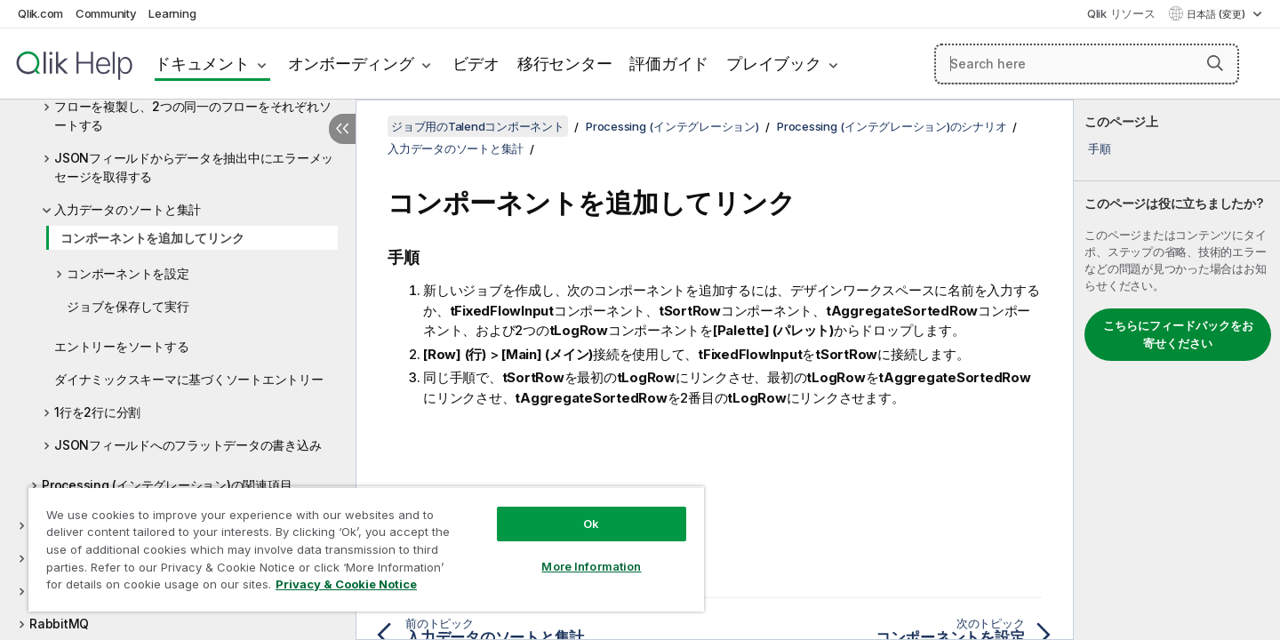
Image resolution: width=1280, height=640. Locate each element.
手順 (1099, 148)
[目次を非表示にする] (342, 129)
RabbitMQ (59, 623)
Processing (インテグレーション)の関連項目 (167, 484)
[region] (366, 549)
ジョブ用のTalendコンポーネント (477, 126)
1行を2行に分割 (97, 412)
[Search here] (1086, 64)
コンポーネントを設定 (128, 273)
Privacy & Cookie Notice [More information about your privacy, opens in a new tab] (346, 584)
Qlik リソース (1121, 13)
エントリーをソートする (121, 346)
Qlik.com (40, 13)
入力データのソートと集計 (127, 209)
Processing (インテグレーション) (672, 126)
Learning (172, 13)
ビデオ (476, 63)
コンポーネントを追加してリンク (152, 237)
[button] (1215, 63)
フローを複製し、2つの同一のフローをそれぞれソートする (192, 115)
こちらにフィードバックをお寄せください (1178, 334)
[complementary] (1177, 370)
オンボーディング (351, 63)
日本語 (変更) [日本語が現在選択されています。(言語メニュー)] (1217, 14)
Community (106, 13)
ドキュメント (202, 63)
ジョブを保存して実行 (128, 306)
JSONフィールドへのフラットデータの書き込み (187, 444)
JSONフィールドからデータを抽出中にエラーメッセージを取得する (193, 167)
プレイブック (773, 63)
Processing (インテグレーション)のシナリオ (891, 126)
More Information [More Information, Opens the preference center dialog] (591, 566)
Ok (591, 523)
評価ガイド (668, 63)
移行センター (564, 63)
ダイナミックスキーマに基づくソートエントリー (189, 379)
